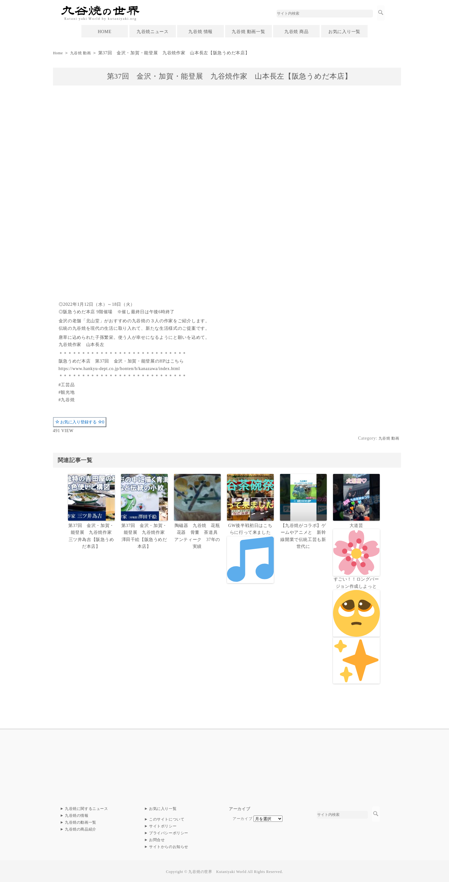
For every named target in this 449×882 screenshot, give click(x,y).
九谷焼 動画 (84, 53)
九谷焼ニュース (153, 31)
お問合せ (157, 838)
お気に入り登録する (79, 422)
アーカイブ (243, 817)
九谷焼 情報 (200, 31)
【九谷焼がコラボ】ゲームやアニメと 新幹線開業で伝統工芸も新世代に (303, 535)
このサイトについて (167, 818)
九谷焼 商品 (296, 31)
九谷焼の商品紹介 (81, 828)
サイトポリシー (163, 824)
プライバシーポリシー (169, 831)
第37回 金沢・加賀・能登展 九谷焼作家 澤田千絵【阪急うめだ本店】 (145, 535)
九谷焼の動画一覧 (81, 821)
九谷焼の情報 (77, 814)
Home (59, 53)
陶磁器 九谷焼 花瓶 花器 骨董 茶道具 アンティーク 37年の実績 (198, 535)
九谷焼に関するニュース (87, 807)
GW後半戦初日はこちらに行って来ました (250, 552)
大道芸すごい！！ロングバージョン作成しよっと (356, 602)
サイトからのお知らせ (169, 845)
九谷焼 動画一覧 (248, 31)
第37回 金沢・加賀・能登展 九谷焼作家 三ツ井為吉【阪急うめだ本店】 (92, 535)
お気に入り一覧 (344, 31)
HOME (104, 31)
